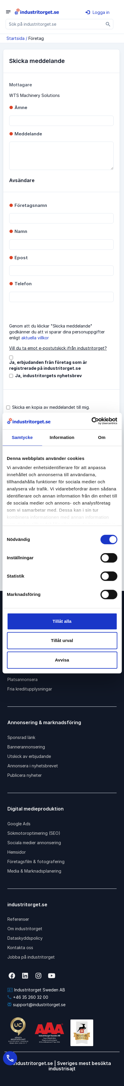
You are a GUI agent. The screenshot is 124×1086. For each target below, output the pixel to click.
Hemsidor (16, 852)
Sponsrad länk (21, 737)
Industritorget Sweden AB (36, 989)
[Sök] (108, 24)
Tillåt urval (62, 640)
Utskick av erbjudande (29, 756)
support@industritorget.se (36, 1004)
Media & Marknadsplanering (34, 870)
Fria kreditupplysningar (29, 688)
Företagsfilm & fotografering (36, 861)
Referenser (18, 919)
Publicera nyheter (24, 775)
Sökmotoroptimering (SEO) (33, 833)
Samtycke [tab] (22, 437)
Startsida (16, 38)
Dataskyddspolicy (25, 938)
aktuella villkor (35, 337)
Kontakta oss (20, 947)
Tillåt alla (62, 621)
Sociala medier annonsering (34, 842)
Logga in (97, 12)
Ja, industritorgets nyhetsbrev (48, 375)
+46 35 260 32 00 (27, 997)
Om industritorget (24, 928)
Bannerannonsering (26, 746)
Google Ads (18, 823)
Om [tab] (101, 437)
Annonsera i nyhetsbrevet (32, 765)
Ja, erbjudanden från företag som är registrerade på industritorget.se (48, 365)
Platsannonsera (22, 679)
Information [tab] (62, 437)
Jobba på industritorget (31, 956)
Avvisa (62, 659)
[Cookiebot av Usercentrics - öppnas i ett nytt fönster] (91, 421)
